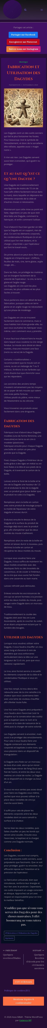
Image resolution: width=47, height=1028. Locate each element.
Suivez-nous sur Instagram (23, 49)
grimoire (9, 938)
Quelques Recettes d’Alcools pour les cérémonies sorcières (35, 959)
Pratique (23, 62)
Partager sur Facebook (23, 34)
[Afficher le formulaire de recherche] (25, 10)
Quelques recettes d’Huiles (12, 954)
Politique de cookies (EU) (17, 990)
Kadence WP (25, 1020)
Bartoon (16, 85)
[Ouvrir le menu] (41, 10)
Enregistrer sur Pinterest (23, 42)
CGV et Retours (23, 981)
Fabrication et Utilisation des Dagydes (21, 933)
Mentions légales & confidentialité (23, 1001)
